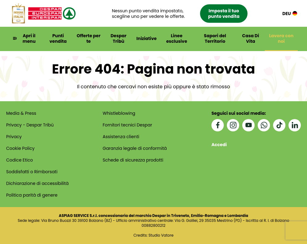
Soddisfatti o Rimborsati (31, 172)
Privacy (14, 137)
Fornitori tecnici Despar (127, 125)
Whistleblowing (119, 113)
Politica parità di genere (31, 195)
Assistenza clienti (121, 137)
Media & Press (21, 113)
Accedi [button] (219, 145)
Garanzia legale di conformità (135, 148)
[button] (180, 13)
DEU (289, 13)
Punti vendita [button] (58, 38)
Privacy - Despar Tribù (30, 125)
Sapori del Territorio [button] (215, 38)
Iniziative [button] (147, 38)
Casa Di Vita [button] (250, 38)
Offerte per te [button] (88, 38)
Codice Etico (19, 160)
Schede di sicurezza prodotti (133, 160)
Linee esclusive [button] (176, 38)
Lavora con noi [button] (281, 38)
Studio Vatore (161, 235)
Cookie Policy (20, 148)
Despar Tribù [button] (119, 38)
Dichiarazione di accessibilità (37, 183)
